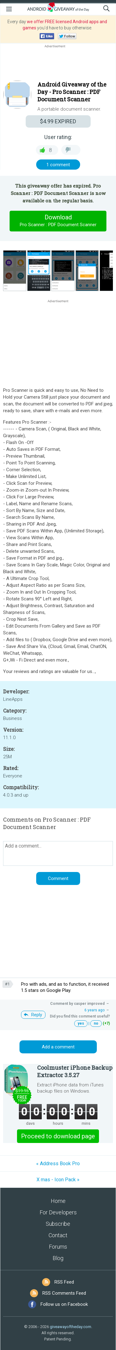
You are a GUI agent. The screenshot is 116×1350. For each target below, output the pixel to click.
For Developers (58, 1212)
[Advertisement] (58, 64)
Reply (36, 1015)
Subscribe (58, 1224)
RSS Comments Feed (64, 1293)
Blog (58, 1258)
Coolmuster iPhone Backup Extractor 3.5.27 (74, 1071)
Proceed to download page (58, 1136)
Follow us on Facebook (64, 1304)
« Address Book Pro (58, 1163)
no (96, 1023)
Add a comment (58, 1047)
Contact (58, 1235)
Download (58, 221)
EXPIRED (58, 121)
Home (58, 1201)
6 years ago (94, 1010)
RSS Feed (64, 1282)
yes (81, 1023)
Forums (58, 1246)
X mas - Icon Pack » (58, 1180)
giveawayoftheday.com (70, 1326)
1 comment (58, 164)
